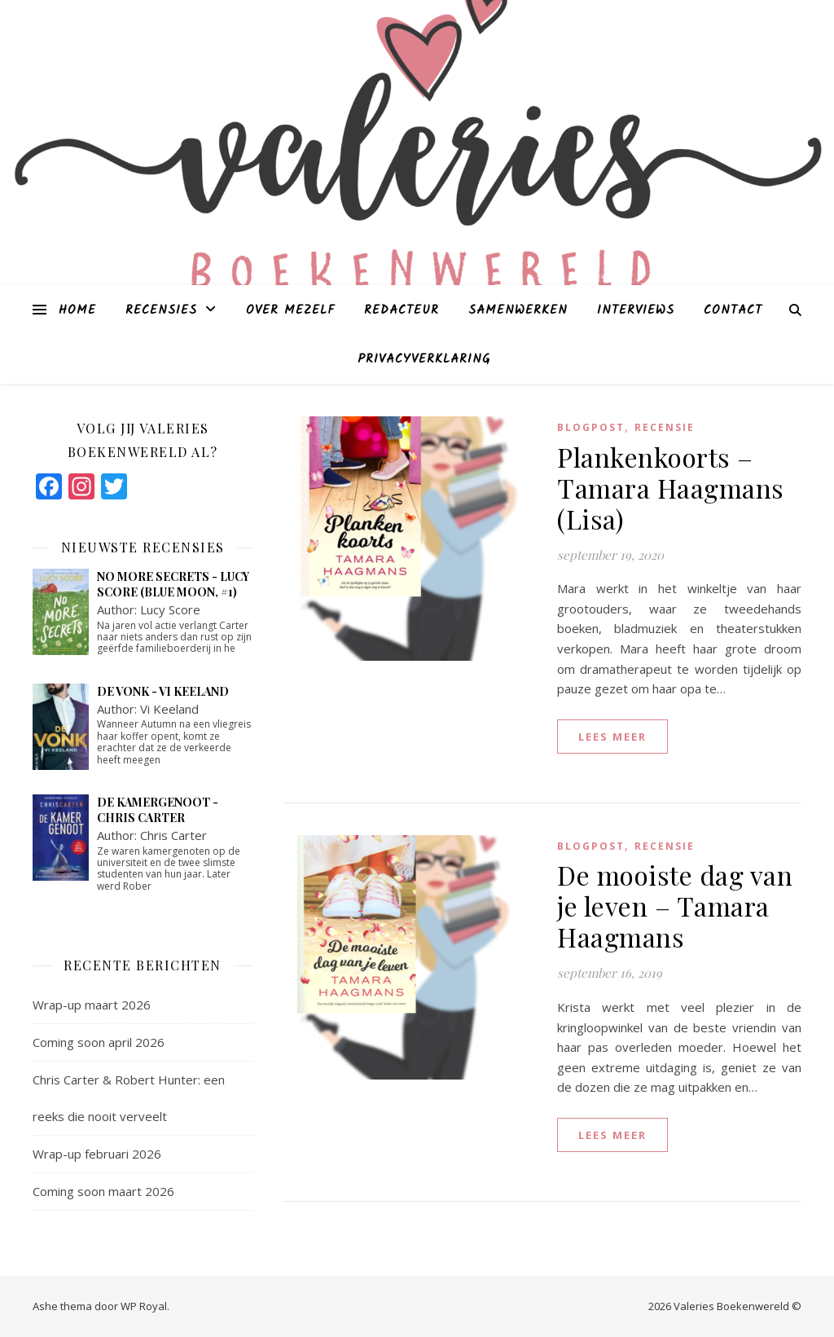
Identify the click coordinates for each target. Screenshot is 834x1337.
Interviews (635, 310)
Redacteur (401, 310)
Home (77, 310)
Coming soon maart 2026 (103, 1191)
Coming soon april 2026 (99, 1042)
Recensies (161, 310)
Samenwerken (518, 310)
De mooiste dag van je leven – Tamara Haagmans (674, 905)
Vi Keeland (169, 709)
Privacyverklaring (424, 359)
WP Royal (144, 1306)
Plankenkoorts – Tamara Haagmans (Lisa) (670, 487)
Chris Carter (173, 835)
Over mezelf (290, 310)
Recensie (664, 427)
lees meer (612, 736)
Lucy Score (170, 609)
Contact (733, 310)
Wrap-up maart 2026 (92, 1004)
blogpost (591, 427)
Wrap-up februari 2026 (97, 1154)
